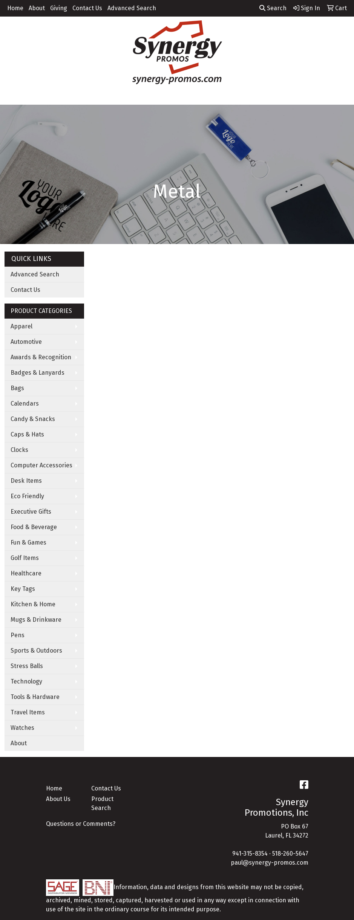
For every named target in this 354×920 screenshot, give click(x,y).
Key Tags (23, 588)
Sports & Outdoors (36, 650)
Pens (18, 635)
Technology (26, 681)
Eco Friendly (27, 496)
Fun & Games (28, 542)
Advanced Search (131, 8)
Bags (17, 388)
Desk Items (26, 480)
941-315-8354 (250, 853)
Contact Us (87, 8)
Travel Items (28, 712)
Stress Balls (27, 666)
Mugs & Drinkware (36, 619)
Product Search (102, 803)
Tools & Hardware (35, 696)
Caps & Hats (27, 434)
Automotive (26, 341)
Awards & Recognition (41, 357)
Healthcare (26, 573)
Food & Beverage (34, 527)
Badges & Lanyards (37, 372)
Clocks (19, 449)
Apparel (21, 326)
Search (273, 8)
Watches (22, 727)
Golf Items (25, 557)
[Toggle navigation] (12, 96)
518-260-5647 (290, 853)
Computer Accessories (41, 465)
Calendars (25, 403)
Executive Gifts (31, 511)
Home (15, 8)
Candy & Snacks (33, 419)
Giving (58, 8)
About (37, 8)
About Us (58, 799)
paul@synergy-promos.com (269, 862)
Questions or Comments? (80, 823)
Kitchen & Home (33, 604)
